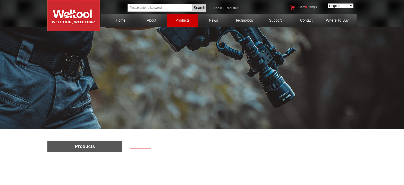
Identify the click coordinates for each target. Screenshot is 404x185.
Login (218, 8)
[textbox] (160, 8)
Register (231, 8)
